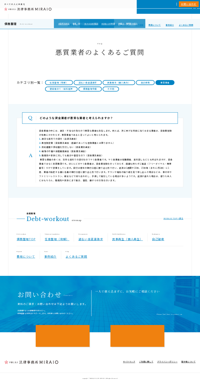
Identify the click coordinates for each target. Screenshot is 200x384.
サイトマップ (129, 361)
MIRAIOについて (134, 13)
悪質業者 (165, 82)
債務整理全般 (90, 88)
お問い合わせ (188, 3)
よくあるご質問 (186, 24)
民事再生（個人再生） (120, 24)
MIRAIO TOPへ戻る (173, 218)
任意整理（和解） (76, 24)
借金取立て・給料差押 (61, 88)
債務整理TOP (26, 239)
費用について (154, 24)
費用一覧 (163, 13)
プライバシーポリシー (167, 361)
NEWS (173, 13)
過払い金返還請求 (97, 24)
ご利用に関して (146, 361)
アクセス (184, 13)
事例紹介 (170, 24)
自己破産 (139, 24)
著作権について (188, 361)
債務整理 (10, 24)
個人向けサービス (113, 13)
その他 (110, 88)
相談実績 (151, 13)
